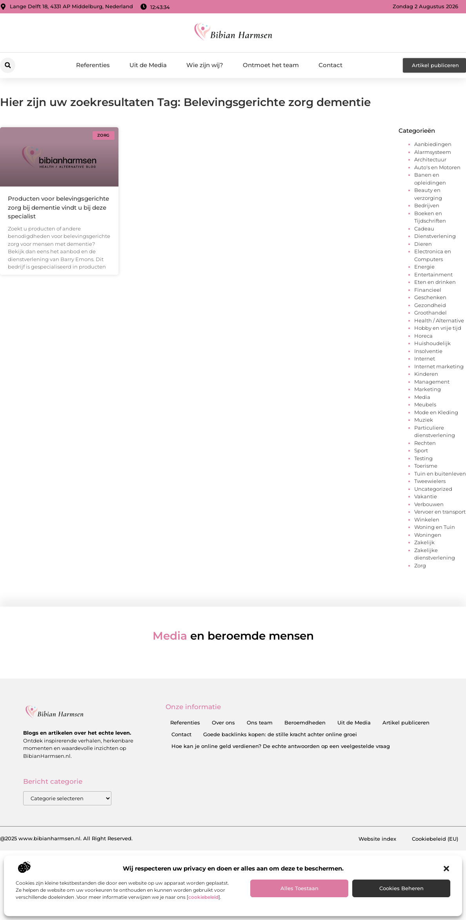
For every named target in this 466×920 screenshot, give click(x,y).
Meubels (425, 404)
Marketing (427, 389)
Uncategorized (433, 489)
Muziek (423, 420)
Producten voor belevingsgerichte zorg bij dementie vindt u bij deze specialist (58, 207)
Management (432, 382)
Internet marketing (439, 366)
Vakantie (425, 496)
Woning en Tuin (434, 527)
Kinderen (426, 374)
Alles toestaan (299, 888)
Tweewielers (430, 481)
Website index (377, 839)
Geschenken (430, 297)
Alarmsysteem (432, 152)
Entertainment (433, 274)
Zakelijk (424, 542)
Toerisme (425, 466)
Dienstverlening (435, 236)
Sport (421, 450)
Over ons (223, 722)
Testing (423, 458)
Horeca (423, 336)
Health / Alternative (439, 320)
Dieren (423, 244)
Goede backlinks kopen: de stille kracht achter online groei (280, 734)
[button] (446, 868)
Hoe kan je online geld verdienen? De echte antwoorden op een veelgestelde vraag (280, 746)
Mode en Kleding (436, 412)
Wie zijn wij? (204, 65)
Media (422, 397)
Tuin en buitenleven (440, 473)
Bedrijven (426, 205)
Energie (424, 266)
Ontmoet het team (271, 65)
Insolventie (428, 351)
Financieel (427, 290)
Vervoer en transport (440, 511)
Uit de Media (148, 65)
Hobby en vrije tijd (437, 328)
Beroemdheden (305, 722)
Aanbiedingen (432, 144)
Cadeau (424, 228)
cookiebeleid (203, 897)
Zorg (420, 565)
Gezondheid (430, 305)
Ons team (260, 722)
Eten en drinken (435, 282)
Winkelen (426, 519)
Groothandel (430, 312)
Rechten (425, 443)
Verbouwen (429, 504)
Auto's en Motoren (437, 167)
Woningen (427, 535)
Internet (424, 358)
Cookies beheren (401, 888)
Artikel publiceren (406, 722)
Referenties (93, 65)
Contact (330, 65)
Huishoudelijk (432, 343)
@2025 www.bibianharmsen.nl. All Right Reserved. (66, 838)
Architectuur (430, 159)
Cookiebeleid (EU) (435, 839)
